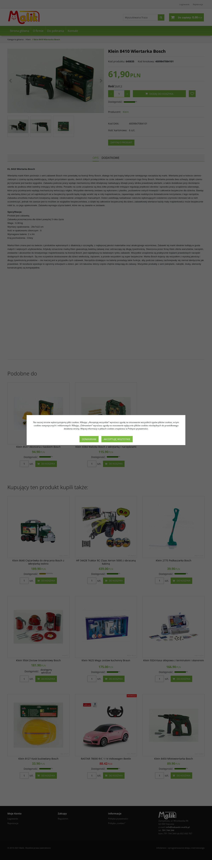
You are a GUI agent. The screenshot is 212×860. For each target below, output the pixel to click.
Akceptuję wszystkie (117, 439)
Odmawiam (89, 439)
